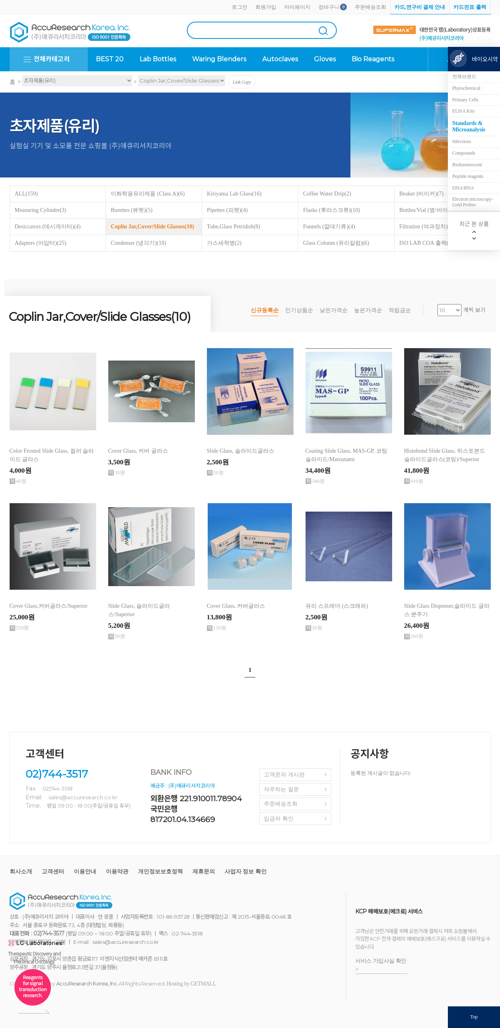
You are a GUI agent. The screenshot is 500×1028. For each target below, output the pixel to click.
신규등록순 (265, 310)
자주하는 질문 (281, 789)
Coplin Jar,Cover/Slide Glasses (152, 227)
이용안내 (85, 872)
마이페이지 (297, 7)
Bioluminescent (467, 164)
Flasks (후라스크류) (331, 210)
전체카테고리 (52, 59)
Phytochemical (466, 88)
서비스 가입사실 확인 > (381, 965)
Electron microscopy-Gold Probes (472, 202)
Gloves (325, 59)
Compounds (463, 153)
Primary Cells (465, 100)
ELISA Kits (463, 111)
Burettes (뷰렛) (131, 210)
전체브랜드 (464, 76)
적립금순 (400, 310)
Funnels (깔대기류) (329, 227)
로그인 (239, 7)
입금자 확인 (279, 819)
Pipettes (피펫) (227, 210)
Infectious (461, 141)
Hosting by (191, 984)
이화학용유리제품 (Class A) (147, 194)
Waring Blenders (219, 59)
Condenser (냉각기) (138, 243)
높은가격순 (368, 310)
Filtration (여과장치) (428, 227)
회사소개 (21, 872)
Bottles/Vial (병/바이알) (432, 210)
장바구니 (328, 7)
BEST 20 (109, 59)
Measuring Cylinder (41, 210)
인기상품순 (299, 310)
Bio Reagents (373, 59)
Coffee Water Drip (327, 194)
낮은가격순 (334, 310)
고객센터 (53, 872)
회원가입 (265, 7)
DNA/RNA (463, 188)
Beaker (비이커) (421, 194)
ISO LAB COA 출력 (426, 243)
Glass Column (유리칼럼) (336, 243)
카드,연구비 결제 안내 (420, 7)
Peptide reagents (467, 176)
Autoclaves (280, 59)
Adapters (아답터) (41, 243)
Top (474, 1017)
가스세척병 (224, 243)
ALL (26, 194)
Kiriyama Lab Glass (234, 194)
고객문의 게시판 (284, 775)
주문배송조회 (370, 7)
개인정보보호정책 (160, 872)
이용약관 (117, 872)
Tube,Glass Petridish (233, 227)
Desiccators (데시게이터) (48, 227)
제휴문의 (203, 872)
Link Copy (242, 82)
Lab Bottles (158, 59)
